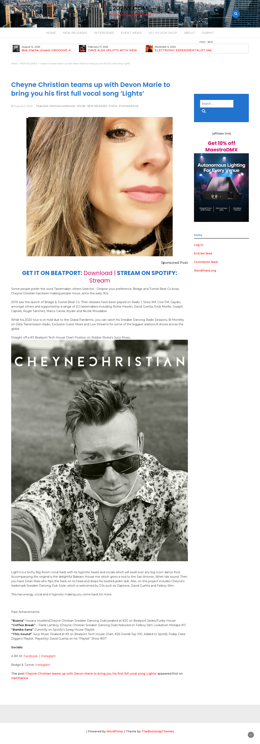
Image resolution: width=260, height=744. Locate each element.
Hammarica (19, 678)
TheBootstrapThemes (158, 731)
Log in (198, 245)
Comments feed (206, 262)
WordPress (115, 731)
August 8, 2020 (23, 105)
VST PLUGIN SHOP (163, 33)
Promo (113, 105)
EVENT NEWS (131, 33)
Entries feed (203, 253)
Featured (42, 105)
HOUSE (81, 105)
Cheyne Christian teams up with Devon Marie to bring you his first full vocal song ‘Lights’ (91, 673)
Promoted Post (128, 105)
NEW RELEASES (75, 33)
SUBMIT (208, 33)
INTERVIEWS (104, 33)
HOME (51, 33)
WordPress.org (205, 270)
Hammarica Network (62, 105)
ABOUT (189, 33)
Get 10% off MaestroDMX (221, 146)
